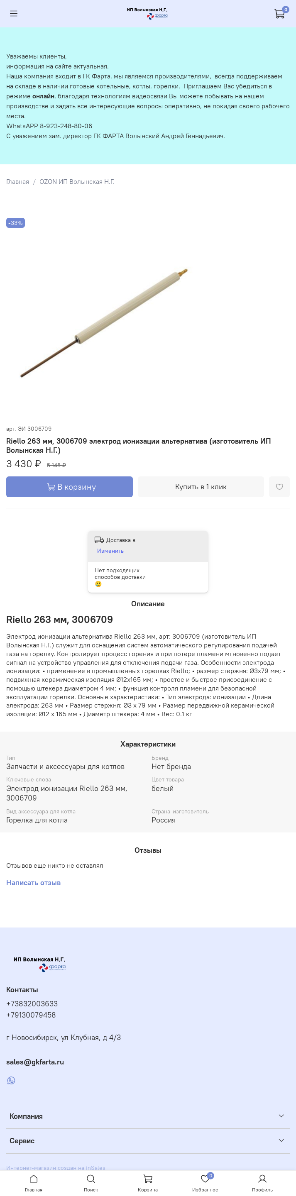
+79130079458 (31, 1015)
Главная (17, 181)
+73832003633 (32, 1003)
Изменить (110, 550)
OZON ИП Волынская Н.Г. (77, 181)
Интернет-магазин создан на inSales (55, 1168)
